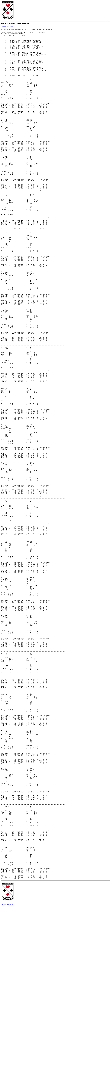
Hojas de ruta (10, 26)
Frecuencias (3, 26)
